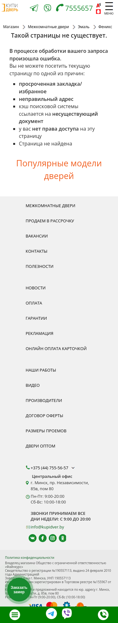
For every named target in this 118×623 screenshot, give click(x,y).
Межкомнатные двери (51, 205)
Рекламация (39, 333)
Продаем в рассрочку (50, 221)
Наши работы (41, 370)
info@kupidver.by (47, 527)
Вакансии (37, 236)
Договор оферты (44, 415)
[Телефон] (76, 8)
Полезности (39, 266)
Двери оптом (40, 446)
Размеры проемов (46, 431)
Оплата (34, 303)
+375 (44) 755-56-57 (53, 468)
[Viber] (47, 9)
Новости (36, 288)
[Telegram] (34, 8)
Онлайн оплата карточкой (56, 348)
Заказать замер (19, 589)
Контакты (37, 251)
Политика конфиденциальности (29, 557)
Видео (33, 385)
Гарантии (36, 318)
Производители (44, 400)
